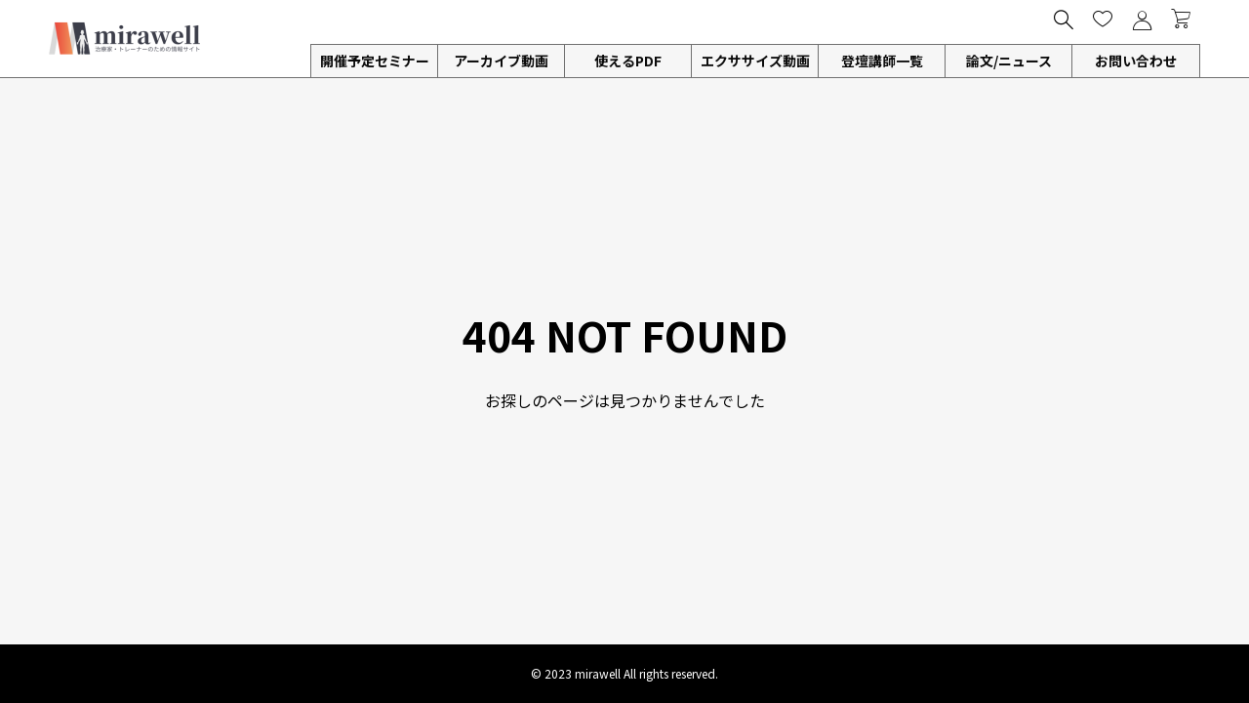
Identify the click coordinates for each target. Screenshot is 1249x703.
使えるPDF (628, 60)
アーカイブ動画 (501, 60)
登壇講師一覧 (882, 60)
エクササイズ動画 (755, 60)
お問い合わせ (1136, 60)
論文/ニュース (1009, 60)
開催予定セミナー (374, 60)
